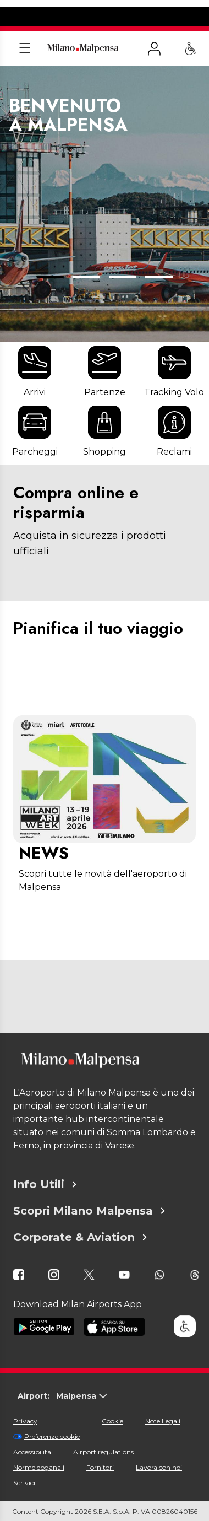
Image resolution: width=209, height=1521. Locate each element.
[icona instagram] (53, 1274)
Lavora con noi (159, 1467)
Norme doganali (38, 1467)
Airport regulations (103, 1452)
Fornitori (100, 1467)
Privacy (25, 1421)
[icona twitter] (89, 1274)
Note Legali (162, 1421)
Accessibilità (32, 1452)
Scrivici (24, 1483)
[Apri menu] (24, 48)
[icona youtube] (124, 1274)
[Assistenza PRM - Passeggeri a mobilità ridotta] (190, 48)
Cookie (112, 1421)
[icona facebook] (18, 1274)
